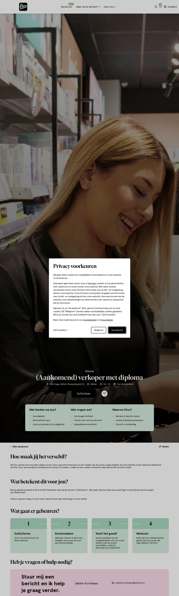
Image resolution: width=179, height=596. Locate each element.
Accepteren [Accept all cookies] (117, 330)
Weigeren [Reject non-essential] (98, 330)
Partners (92, 283)
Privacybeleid (106, 320)
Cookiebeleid (89, 320)
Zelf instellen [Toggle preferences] (59, 330)
